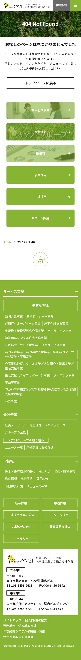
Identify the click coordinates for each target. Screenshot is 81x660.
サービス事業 (13, 291)
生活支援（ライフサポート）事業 (27, 375)
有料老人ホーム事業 (40, 316)
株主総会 (45, 471)
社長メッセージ (15, 425)
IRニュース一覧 (37, 486)
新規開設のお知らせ (39, 447)
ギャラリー (21, 538)
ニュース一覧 (14, 447)
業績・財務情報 (64, 471)
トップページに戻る (40, 82)
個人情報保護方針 (37, 620)
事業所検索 (61, 5)
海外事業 (11, 401)
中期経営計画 (14, 486)
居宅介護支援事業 (56, 323)
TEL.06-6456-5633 (19, 585)
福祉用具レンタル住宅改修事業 (26, 338)
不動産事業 (12, 382)
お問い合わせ (21, 526)
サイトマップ (12, 620)
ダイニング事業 (64, 375)
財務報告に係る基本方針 (19, 625)
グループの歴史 (15, 432)
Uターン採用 (60, 515)
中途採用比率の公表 (21, 515)
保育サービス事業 (54, 345)
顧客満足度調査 (59, 526)
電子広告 (42, 478)
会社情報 (10, 414)
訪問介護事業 (14, 316)
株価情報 (27, 478)
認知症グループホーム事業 (23, 323)
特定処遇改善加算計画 (18, 636)
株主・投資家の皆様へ (20, 471)
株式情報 (11, 478)
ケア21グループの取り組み (26, 440)
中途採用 (60, 503)
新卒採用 (21, 503)
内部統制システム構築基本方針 (24, 631)
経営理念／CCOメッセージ (47, 425)
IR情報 (8, 460)
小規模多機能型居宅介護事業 (24, 330)
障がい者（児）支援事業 (21, 345)
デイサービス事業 (60, 330)
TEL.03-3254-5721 (19, 608)
